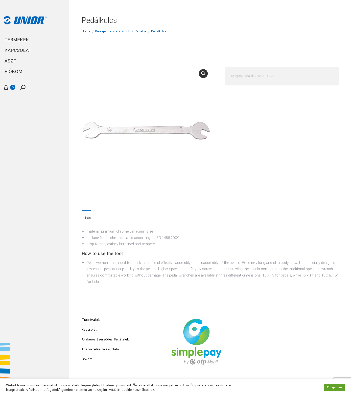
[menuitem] (34, 40)
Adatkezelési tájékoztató (100, 349)
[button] (203, 73)
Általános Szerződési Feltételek (105, 339)
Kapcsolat (89, 329)
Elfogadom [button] (334, 387)
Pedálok (249, 76)
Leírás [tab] (86, 217)
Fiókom (87, 359)
